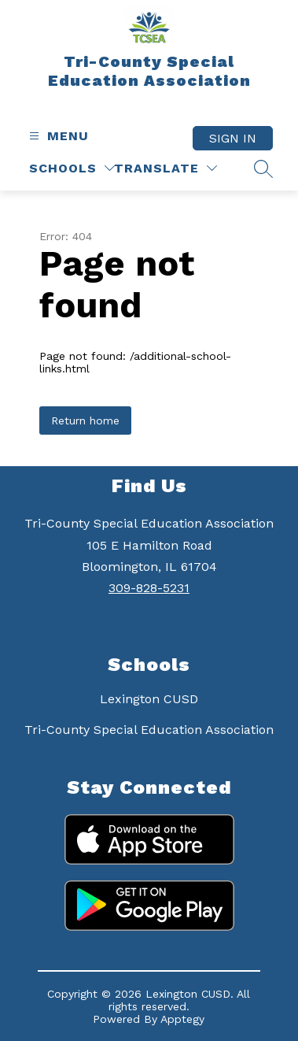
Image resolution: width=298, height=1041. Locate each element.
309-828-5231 (149, 587)
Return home (85, 420)
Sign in (232, 138)
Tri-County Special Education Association (149, 729)
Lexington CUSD (149, 698)
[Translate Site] (165, 168)
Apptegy (182, 1019)
